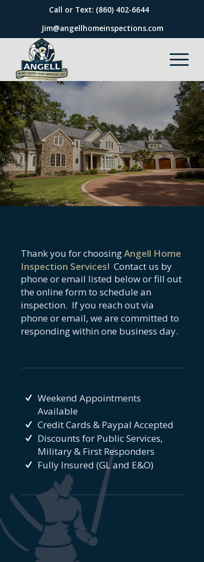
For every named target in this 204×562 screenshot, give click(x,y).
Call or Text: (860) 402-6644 (99, 9)
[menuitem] (174, 59)
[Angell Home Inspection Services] (84, 59)
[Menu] (174, 59)
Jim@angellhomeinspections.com (102, 28)
